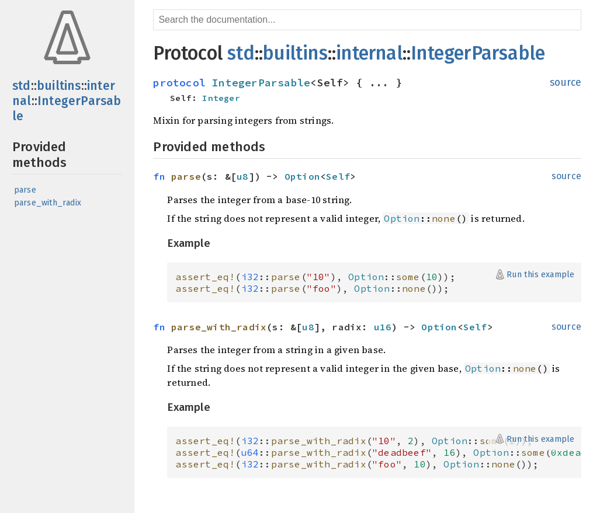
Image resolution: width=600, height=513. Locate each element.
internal (369, 53)
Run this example (540, 275)
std (21, 85)
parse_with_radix (47, 203)
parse (25, 190)
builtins (59, 85)
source (565, 82)
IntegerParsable (478, 53)
